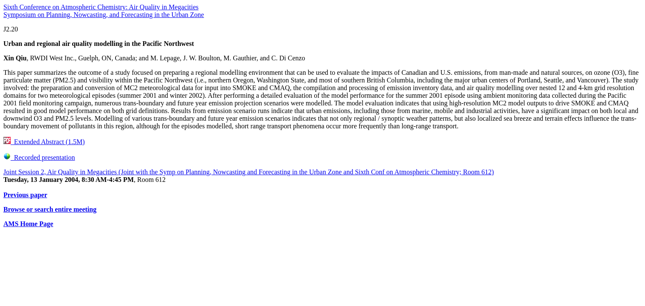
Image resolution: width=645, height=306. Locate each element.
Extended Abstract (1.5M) (44, 141)
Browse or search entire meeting (49, 209)
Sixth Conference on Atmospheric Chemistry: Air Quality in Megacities (100, 7)
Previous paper (25, 194)
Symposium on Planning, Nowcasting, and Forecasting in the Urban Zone (103, 14)
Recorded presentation (39, 157)
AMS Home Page (28, 223)
